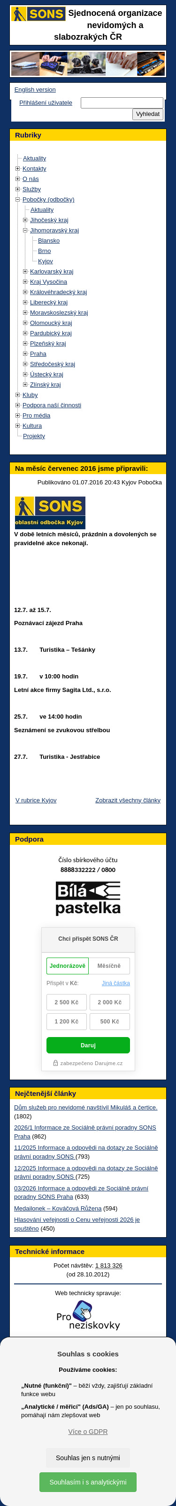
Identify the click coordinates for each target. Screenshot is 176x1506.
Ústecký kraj (46, 374)
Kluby (30, 394)
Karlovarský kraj (51, 271)
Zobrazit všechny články (128, 800)
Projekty (34, 436)
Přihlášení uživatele (45, 102)
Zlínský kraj (45, 384)
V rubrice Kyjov (35, 800)
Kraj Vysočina (48, 281)
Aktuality (34, 158)
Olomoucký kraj (51, 322)
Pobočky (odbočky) (49, 199)
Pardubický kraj (51, 333)
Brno (44, 250)
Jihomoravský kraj (54, 230)
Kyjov (45, 261)
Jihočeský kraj (49, 219)
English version (35, 89)
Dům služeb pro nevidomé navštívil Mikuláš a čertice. (86, 1107)
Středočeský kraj (52, 363)
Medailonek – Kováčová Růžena (57, 1208)
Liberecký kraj (49, 302)
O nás (31, 178)
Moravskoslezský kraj (59, 312)
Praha (38, 353)
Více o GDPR (87, 1431)
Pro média (36, 415)
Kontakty (34, 168)
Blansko (49, 240)
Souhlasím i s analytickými (87, 1482)
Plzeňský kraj (48, 343)
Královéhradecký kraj (58, 291)
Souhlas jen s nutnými (88, 1458)
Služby (32, 189)
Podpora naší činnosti (52, 405)
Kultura (32, 425)
